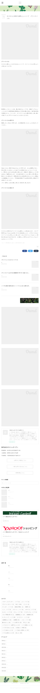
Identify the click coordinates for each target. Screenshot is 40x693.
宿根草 (27, 609)
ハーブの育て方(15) (17, 242)
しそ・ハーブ (25, 604)
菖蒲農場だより (20, 617)
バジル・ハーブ (26, 622)
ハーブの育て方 (16, 625)
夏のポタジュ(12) (10, 242)
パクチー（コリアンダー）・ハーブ (11, 604)
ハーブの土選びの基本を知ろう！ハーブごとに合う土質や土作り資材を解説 (18, 285)
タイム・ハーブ (18, 614)
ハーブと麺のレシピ (27, 627)
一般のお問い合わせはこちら (20, 466)
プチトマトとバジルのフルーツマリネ (9, 259)
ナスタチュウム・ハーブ (30, 614)
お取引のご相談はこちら (20, 460)
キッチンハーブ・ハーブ (8, 620)
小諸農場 (16, 622)
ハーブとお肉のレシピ (8, 635)
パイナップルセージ (12, 593)
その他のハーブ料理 (21, 630)
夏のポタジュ (6, 625)
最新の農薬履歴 (11, 568)
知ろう (18, 607)
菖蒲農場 (30, 617)
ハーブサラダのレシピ (8, 630)
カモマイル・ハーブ (30, 612)
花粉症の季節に (19, 609)
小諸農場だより (6, 622)
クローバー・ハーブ (18, 612)
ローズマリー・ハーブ (23, 620)
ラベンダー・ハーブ (7, 609)
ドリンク (26, 607)
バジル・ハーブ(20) (4, 242)
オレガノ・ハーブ (7, 614)
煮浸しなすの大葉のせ (13, 587)
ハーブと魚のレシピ (7, 633)
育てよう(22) (22, 242)
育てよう (26, 625)
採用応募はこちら (20, 472)
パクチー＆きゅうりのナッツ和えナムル (17, 574)
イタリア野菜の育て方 (8, 617)
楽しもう (19, 635)
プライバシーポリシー (8, 607)
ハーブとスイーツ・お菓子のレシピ (11, 627)
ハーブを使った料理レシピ (22, 633)
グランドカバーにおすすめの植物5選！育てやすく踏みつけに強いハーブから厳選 (19, 272)
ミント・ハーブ (6, 612)
